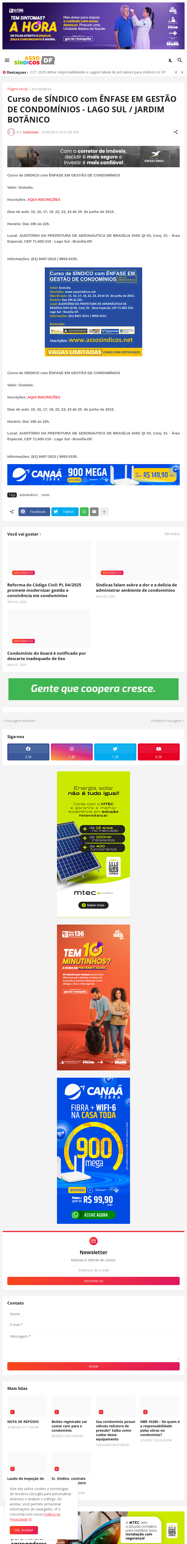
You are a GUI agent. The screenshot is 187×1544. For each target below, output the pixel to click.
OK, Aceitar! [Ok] (24, 1530)
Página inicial (17, 89)
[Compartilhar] (176, 132)
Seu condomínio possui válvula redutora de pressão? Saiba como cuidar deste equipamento (115, 1431)
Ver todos (172, 534)
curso (45, 495)
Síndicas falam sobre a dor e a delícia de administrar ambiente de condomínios (136, 587)
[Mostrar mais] (104, 511)
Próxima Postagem (166, 720)
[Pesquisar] (180, 60)
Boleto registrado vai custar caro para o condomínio (69, 1426)
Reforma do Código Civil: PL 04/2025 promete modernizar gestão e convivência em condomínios (44, 590)
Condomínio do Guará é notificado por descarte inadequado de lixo (46, 656)
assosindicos (41, 89)
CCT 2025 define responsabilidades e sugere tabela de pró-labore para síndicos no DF (98, 72)
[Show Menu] (6, 60)
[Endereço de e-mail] (93, 1270)
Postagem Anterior (20, 720)
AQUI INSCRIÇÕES (44, 199)
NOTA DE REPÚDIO (23, 1422)
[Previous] (176, 72)
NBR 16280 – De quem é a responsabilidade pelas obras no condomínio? (160, 1428)
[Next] (182, 72)
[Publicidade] (93, 156)
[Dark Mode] (170, 60)
